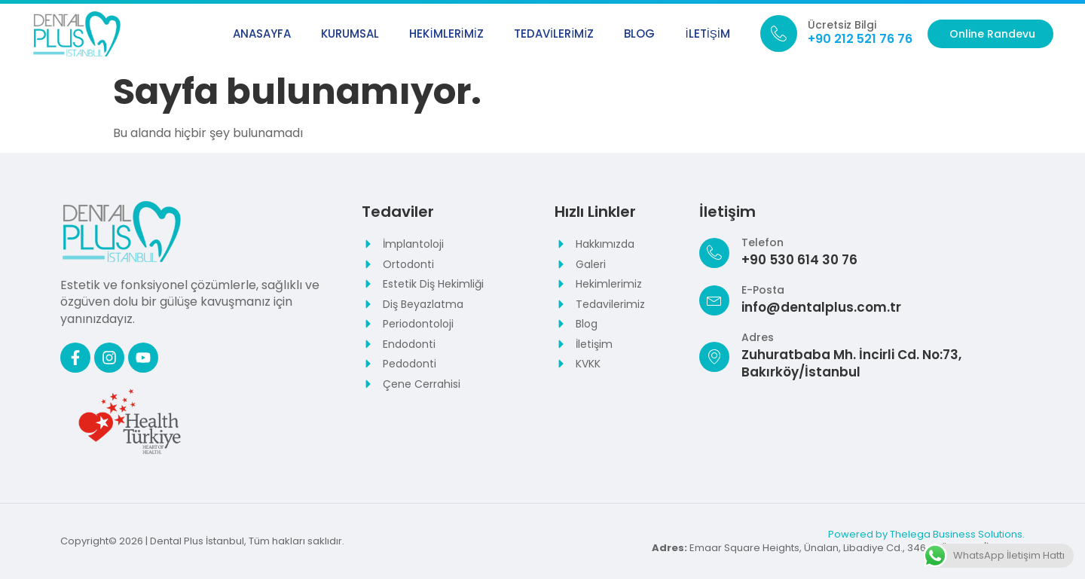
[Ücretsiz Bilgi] (778, 33)
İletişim (707, 33)
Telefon (762, 242)
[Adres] (714, 357)
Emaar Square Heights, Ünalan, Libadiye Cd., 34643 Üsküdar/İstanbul (838, 548)
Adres (757, 337)
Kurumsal (350, 33)
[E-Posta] (714, 300)
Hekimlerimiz (446, 33)
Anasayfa (262, 33)
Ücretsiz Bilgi (842, 24)
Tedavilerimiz (554, 33)
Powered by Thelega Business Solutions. (926, 534)
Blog (639, 33)
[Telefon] (714, 253)
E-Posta (762, 289)
